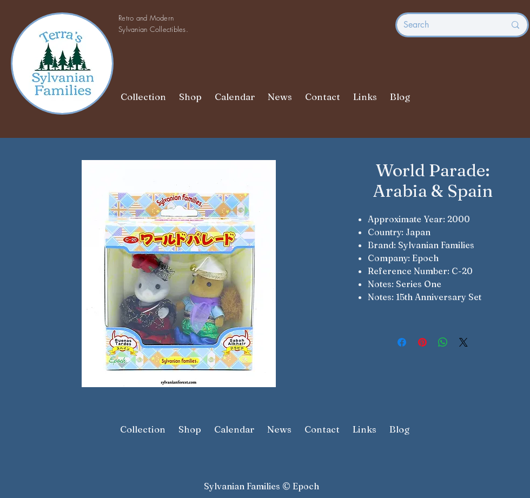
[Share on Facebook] (401, 342)
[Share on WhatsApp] (442, 342)
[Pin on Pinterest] (422, 342)
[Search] (446, 25)
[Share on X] (463, 342)
